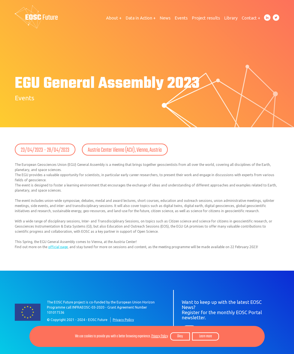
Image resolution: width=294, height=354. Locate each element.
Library (231, 17)
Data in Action (139, 17)
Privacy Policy (123, 320)
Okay (180, 336)
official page (58, 247)
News (165, 17)
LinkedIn (267, 17)
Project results (206, 17)
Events (181, 17)
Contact (249, 17)
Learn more (205, 336)
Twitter (276, 17)
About (112, 17)
